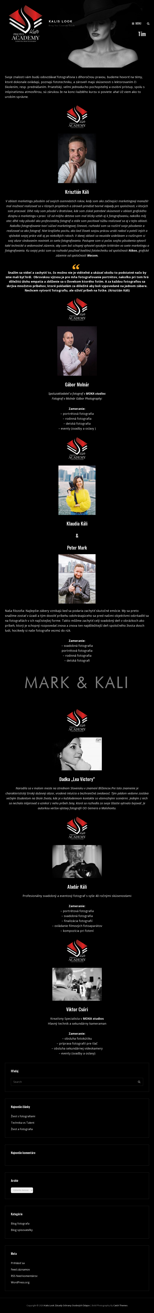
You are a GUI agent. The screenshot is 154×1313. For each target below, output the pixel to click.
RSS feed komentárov (24, 1276)
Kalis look (61, 21)
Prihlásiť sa (18, 1263)
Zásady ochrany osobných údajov (72, 1305)
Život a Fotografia (22, 1129)
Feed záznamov (20, 1269)
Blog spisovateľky (22, 1230)
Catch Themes (120, 1305)
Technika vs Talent (22, 1122)
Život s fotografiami (23, 1116)
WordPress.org (20, 1282)
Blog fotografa (20, 1223)
